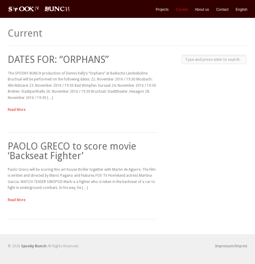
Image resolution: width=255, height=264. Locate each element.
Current (182, 9)
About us (202, 9)
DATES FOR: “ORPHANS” (58, 59)
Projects (162, 9)
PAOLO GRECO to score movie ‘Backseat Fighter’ (72, 151)
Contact (222, 9)
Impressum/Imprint (231, 246)
